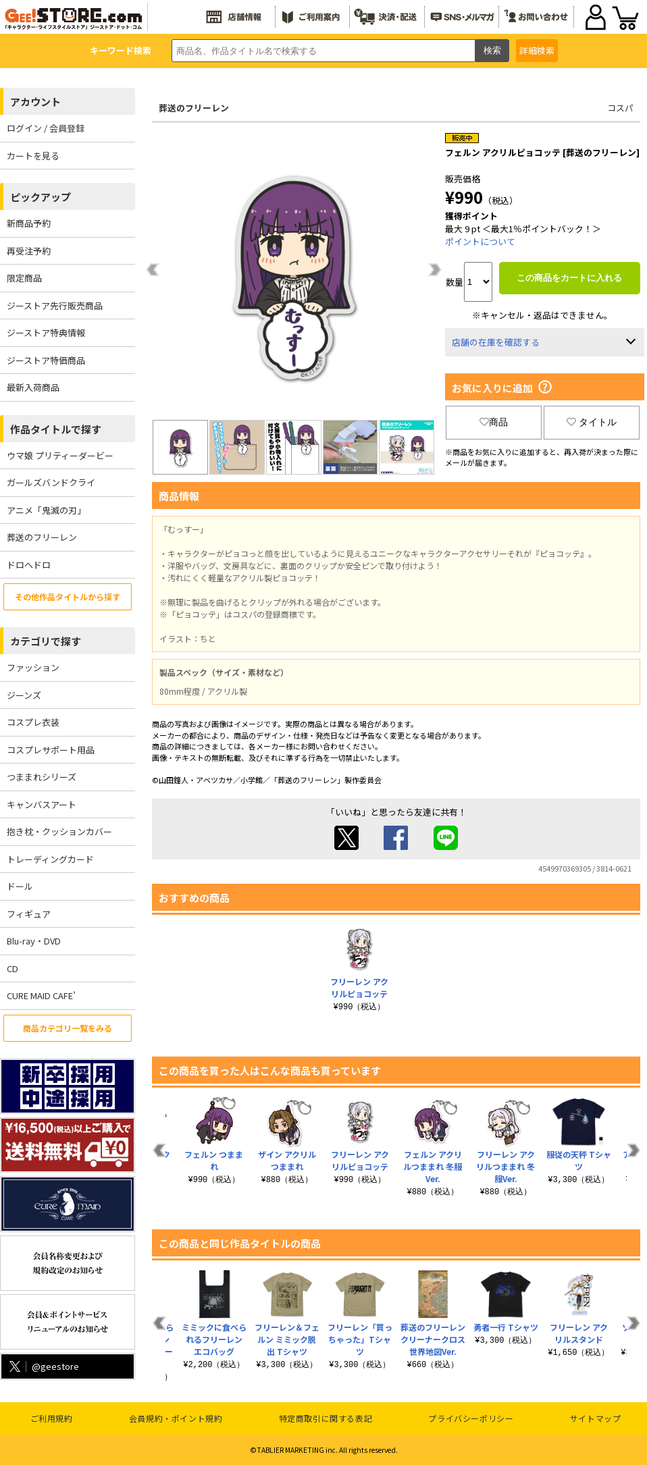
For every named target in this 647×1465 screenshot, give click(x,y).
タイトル (592, 422)
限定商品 (24, 277)
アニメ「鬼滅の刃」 (46, 510)
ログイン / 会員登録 (45, 128)
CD (12, 968)
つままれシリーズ (41, 776)
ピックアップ (40, 197)
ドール (20, 886)
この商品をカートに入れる (569, 278)
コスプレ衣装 (33, 722)
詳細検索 (536, 50)
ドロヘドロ (29, 564)
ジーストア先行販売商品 (55, 305)
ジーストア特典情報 (46, 332)
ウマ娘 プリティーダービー (60, 455)
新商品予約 (29, 223)
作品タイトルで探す (55, 429)
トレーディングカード (50, 859)
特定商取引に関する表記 (326, 1418)
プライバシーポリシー (470, 1418)
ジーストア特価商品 (46, 360)
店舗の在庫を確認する (496, 342)
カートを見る (33, 155)
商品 (494, 422)
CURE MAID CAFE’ (41, 995)
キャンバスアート (41, 804)
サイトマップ (595, 1418)
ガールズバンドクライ (51, 482)
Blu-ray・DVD (34, 940)
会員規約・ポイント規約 (176, 1418)
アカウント (35, 102)
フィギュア (29, 913)
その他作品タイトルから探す (67, 596)
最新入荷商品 (33, 387)
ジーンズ (24, 695)
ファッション (33, 667)
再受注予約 (29, 250)
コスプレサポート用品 (51, 749)
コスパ (620, 107)
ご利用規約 (51, 1418)
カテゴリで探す (45, 641)
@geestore (43, 1366)
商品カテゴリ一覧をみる (67, 1028)
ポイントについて (480, 241)
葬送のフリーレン (42, 537)
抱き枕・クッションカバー (59, 831)
